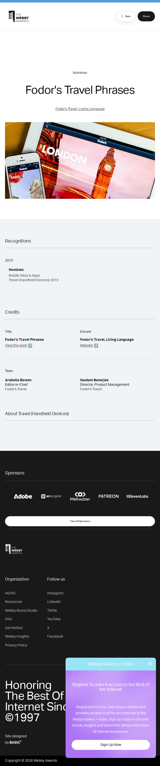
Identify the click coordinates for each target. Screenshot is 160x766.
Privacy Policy (16, 645)
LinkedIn (54, 602)
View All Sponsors (80, 521)
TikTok (52, 610)
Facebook (55, 636)
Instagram (55, 593)
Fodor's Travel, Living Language (80, 109)
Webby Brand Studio (21, 610)
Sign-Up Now (110, 745)
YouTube (54, 619)
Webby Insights (17, 636)
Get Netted (14, 628)
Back (125, 16)
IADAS (10, 593)
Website (86, 345)
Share (146, 16)
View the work (16, 345)
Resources (13, 602)
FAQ (8, 619)
